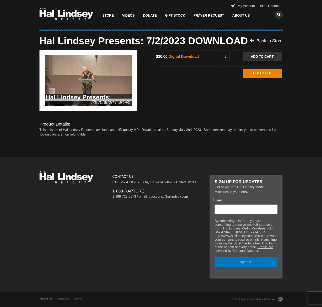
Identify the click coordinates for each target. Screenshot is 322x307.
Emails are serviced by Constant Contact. (244, 249)
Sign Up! (246, 262)
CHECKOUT (262, 73)
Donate (150, 15)
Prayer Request (209, 15)
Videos (128, 15)
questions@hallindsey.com (168, 196)
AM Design (280, 299)
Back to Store (266, 40)
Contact (274, 6)
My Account (246, 6)
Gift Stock (175, 15)
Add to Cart (262, 56)
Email (219, 200)
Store (108, 15)
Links (261, 6)
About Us (241, 15)
